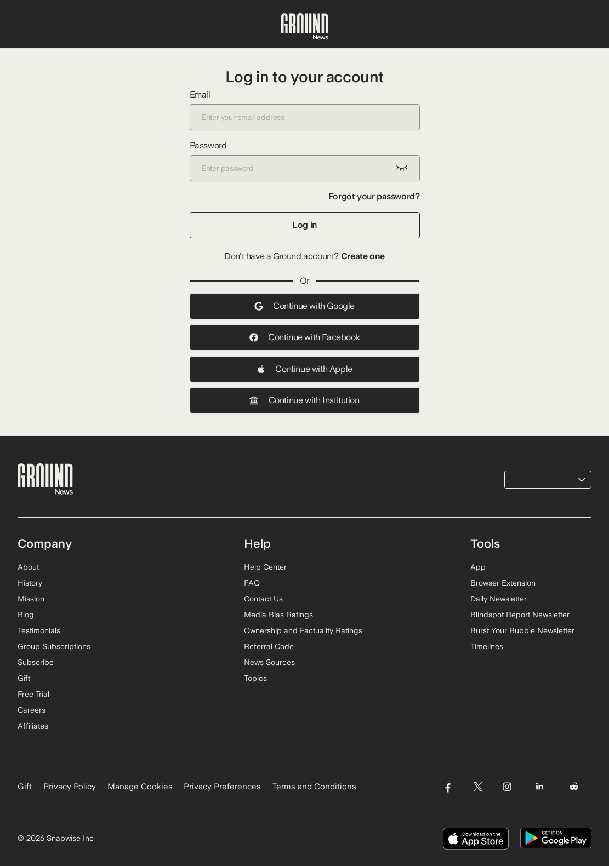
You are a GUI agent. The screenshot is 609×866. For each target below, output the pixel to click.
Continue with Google (304, 306)
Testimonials (39, 630)
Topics (255, 678)
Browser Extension (503, 582)
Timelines (486, 646)
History (30, 582)
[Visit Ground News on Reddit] (574, 787)
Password (305, 160)
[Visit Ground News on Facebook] (447, 787)
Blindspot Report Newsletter (520, 614)
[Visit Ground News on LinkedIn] (539, 787)
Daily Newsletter (498, 598)
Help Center (265, 567)
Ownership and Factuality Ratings (303, 630)
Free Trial (33, 694)
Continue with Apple (304, 369)
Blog (26, 614)
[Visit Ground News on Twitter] (478, 787)
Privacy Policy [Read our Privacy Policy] (69, 787)
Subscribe (36, 662)
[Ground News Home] (304, 27)
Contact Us (263, 598)
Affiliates (33, 725)
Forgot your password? (374, 196)
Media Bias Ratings (278, 614)
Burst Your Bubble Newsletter (522, 630)
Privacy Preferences (222, 787)
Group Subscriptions (54, 646)
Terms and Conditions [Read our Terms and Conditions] (314, 787)
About (28, 567)
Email (305, 109)
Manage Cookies (140, 787)
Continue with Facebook (304, 337)
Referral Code (269, 646)
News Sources (269, 662)
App (478, 567)
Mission (31, 598)
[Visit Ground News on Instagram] (507, 787)
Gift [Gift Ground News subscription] (25, 787)
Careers (31, 710)
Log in (304, 225)
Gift (24, 678)
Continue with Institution (304, 400)
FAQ (252, 582)
